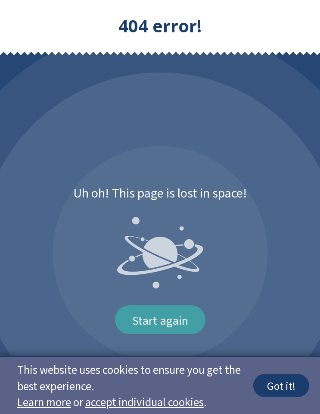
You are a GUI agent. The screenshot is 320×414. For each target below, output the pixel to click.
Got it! (281, 385)
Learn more (44, 401)
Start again (160, 320)
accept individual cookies (144, 401)
